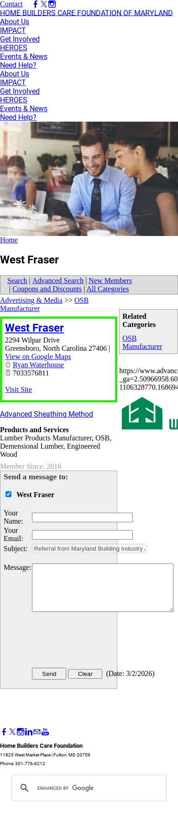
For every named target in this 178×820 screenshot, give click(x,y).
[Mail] (37, 732)
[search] (87, 787)
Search (17, 280)
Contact (11, 4)
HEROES (13, 47)
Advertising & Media (31, 300)
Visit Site (18, 389)
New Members (110, 280)
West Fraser (34, 328)
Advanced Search (58, 280)
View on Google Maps (38, 356)
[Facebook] (4, 732)
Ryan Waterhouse (38, 365)
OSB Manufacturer (142, 342)
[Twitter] (12, 732)
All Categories (108, 289)
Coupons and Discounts (47, 289)
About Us (14, 21)
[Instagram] (20, 732)
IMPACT (13, 30)
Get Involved (20, 39)
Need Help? (18, 65)
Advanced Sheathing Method (46, 414)
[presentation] (101, 641)
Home (9, 240)
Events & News (23, 56)
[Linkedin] (28, 732)
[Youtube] (45, 732)
